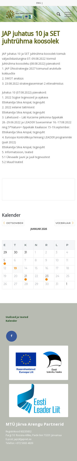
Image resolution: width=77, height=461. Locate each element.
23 (46, 276)
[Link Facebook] (11, 336)
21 (25, 276)
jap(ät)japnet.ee (23, 439)
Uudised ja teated (17, 317)
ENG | (39, 2)
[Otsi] (56, 14)
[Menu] (65, 14)
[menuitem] (39, 3)
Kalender (11, 320)
